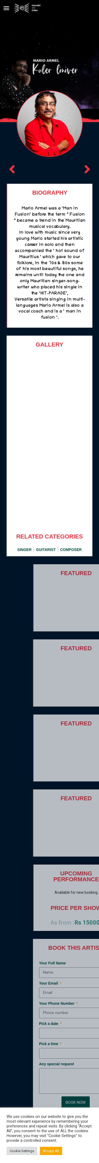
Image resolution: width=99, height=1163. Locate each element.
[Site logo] (28, 8)
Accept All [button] (51, 1151)
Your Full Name (83, 963)
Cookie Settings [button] (22, 1151)
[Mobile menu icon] (6, 8)
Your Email (80, 983)
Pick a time (80, 1044)
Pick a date (80, 1023)
